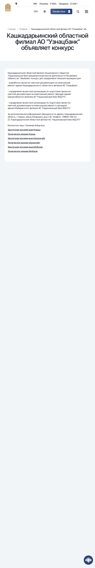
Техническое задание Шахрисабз (24, 142)
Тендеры (23, 29)
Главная (12, 29)
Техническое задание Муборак (23, 151)
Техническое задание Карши (21, 134)
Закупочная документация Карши (24, 129)
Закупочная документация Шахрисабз (26, 138)
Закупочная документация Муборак (25, 147)
